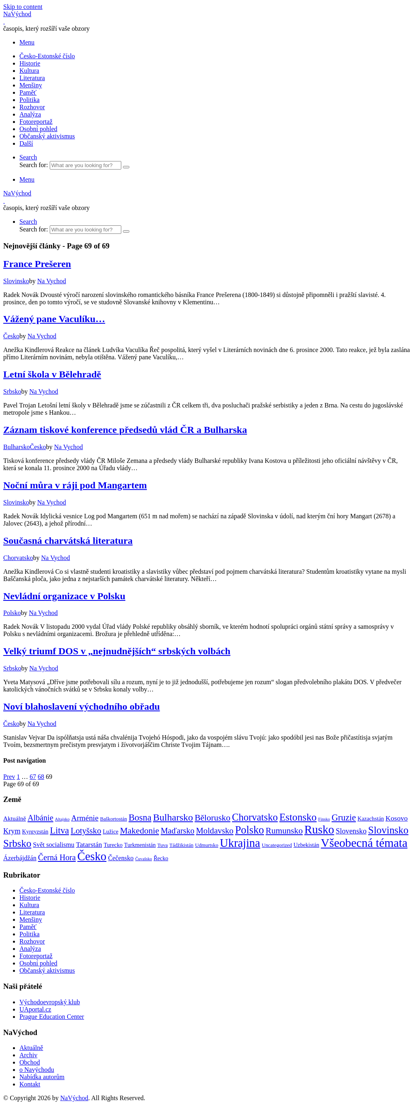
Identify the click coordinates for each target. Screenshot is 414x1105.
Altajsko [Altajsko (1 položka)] (62, 819)
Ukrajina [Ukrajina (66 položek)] (240, 843)
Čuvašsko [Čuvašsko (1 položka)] (143, 859)
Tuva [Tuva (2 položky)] (162, 845)
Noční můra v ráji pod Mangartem (75, 485)
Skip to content (22, 6)
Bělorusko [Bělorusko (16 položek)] (212, 818)
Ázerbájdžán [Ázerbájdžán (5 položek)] (19, 858)
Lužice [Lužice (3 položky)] (110, 831)
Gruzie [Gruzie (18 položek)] (344, 817)
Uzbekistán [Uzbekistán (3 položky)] (306, 845)
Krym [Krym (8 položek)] (12, 831)
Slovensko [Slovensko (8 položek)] (351, 831)
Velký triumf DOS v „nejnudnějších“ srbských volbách (116, 651)
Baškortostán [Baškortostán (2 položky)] (113, 819)
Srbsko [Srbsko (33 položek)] (17, 843)
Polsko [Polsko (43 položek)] (249, 830)
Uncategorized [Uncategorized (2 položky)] (277, 845)
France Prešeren (37, 264)
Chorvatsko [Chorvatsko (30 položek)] (255, 817)
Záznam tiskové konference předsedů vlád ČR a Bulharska (125, 429)
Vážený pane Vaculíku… (54, 319)
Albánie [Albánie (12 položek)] (40, 817)
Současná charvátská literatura (68, 540)
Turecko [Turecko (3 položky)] (113, 845)
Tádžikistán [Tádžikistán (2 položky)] (181, 845)
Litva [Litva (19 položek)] (59, 830)
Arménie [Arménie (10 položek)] (84, 818)
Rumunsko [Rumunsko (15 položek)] (284, 831)
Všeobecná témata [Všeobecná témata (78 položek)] (364, 842)
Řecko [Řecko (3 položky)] (161, 858)
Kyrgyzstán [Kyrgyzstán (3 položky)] (35, 831)
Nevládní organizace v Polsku (64, 596)
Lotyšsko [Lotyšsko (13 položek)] (86, 830)
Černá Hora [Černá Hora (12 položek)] (57, 857)
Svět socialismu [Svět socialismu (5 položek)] (53, 844)
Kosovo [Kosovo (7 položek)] (397, 818)
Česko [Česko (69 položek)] (91, 856)
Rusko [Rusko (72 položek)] (319, 829)
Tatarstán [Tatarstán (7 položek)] (89, 844)
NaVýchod (74, 1097)
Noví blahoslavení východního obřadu (81, 706)
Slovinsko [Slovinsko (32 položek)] (388, 830)
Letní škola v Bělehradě (52, 374)
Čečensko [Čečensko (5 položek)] (120, 858)
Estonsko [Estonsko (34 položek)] (298, 817)
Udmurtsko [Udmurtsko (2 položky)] (206, 845)
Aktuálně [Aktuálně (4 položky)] (14, 818)
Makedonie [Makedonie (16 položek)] (139, 831)
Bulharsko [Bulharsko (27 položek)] (173, 817)
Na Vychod (51, 281)
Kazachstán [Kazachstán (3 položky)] (370, 818)
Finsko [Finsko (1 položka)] (324, 819)
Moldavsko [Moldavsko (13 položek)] (215, 830)
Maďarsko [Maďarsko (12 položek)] (177, 830)
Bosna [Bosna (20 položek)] (140, 817)
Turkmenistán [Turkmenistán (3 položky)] (140, 845)
